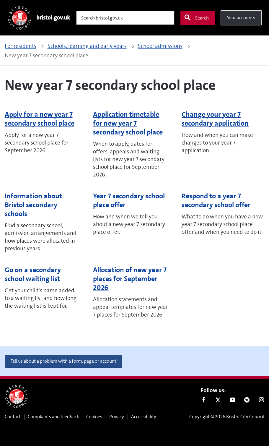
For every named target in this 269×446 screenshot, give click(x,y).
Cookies (94, 416)
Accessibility (143, 416)
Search (196, 17)
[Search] (125, 18)
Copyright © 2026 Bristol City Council (226, 416)
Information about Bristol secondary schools (33, 204)
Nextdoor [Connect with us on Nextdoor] (247, 401)
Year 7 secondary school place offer (129, 200)
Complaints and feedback (53, 416)
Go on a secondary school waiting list (33, 274)
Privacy (116, 416)
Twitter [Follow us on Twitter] (218, 401)
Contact (13, 416)
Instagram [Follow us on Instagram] (261, 401)
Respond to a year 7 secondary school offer (216, 200)
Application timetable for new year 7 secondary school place (128, 123)
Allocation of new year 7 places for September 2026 (130, 278)
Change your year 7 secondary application (215, 119)
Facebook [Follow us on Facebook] (203, 401)
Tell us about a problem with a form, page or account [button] (63, 361)
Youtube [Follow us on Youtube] (232, 401)
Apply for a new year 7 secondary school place (39, 119)
